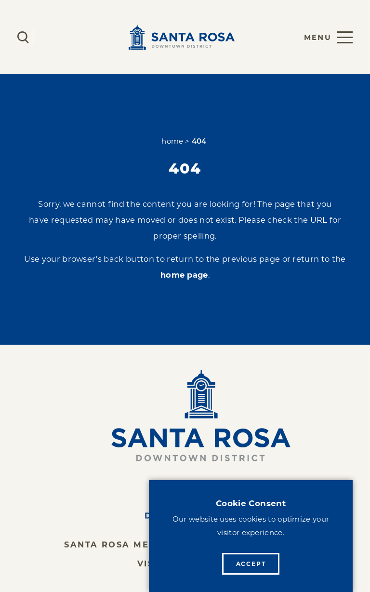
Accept (251, 563)
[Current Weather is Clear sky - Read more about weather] (51, 37)
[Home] (185, 415)
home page (184, 275)
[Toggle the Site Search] (23, 37)
